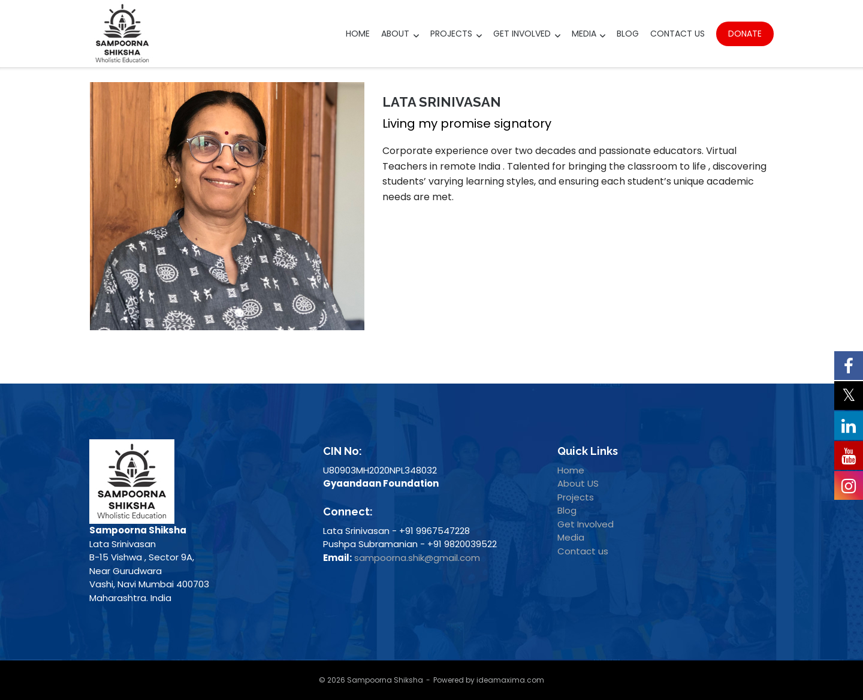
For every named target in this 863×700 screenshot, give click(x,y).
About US (578, 483)
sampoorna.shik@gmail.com (417, 557)
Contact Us (677, 34)
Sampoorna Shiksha (385, 680)
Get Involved (522, 34)
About (395, 34)
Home (358, 34)
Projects (451, 34)
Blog (628, 34)
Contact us (582, 551)
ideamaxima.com (510, 680)
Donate (745, 34)
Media (584, 34)
